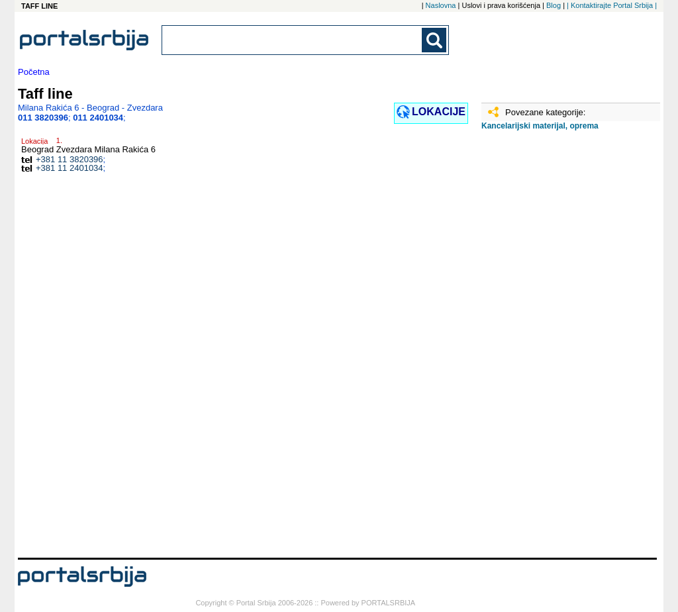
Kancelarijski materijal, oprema (540, 125)
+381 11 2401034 (69, 168)
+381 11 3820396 (69, 159)
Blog (553, 5)
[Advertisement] (548, 349)
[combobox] (293, 40)
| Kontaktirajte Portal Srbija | (612, 5)
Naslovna (441, 5)
